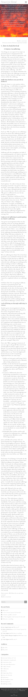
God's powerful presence (9, 664)
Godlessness (6, 668)
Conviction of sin (7, 662)
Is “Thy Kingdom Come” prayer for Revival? (14, 617)
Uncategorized (6, 681)
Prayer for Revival (7, 675)
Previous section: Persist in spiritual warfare (14, 43)
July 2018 (5, 647)
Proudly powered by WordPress (11, 690)
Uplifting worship (7, 684)
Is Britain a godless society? (10, 614)
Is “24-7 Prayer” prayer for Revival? (12, 612)
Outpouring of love (7, 673)
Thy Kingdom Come (8, 679)
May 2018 (5, 649)
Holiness (5, 671)
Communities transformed (9, 660)
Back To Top (14, 695)
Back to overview (22, 41)
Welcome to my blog (8, 619)
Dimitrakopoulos (14, 692)
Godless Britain (6, 666)
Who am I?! (5, 610)
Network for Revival (9, 2)
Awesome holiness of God (9, 658)
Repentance (6, 677)
